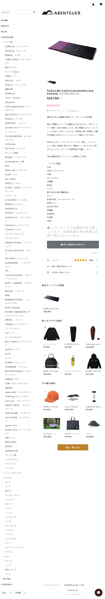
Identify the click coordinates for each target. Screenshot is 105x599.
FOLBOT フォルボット (16, 213)
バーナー (9, 513)
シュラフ (9, 534)
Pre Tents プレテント (15, 148)
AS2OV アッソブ (12, 349)
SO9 (7, 166)
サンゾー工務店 (11, 153)
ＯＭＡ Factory (12, 98)
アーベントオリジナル (12, 473)
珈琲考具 (9, 388)
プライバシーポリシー (52, 585)
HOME (4, 20)
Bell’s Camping (12, 307)
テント (8, 482)
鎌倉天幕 (9, 89)
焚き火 (8, 491)
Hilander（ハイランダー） (16, 324)
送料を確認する (73, 111)
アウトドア (8, 478)
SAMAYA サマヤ (12, 379)
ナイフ (8, 543)
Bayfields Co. (11, 209)
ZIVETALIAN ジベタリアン (18, 413)
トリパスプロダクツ (13, 337)
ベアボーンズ (10, 195)
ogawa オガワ (11, 425)
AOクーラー (10, 333)
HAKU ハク (10, 76)
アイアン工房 (10, 455)
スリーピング (10, 526)
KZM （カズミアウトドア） (17, 383)
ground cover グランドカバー (18, 127)
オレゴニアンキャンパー (15, 234)
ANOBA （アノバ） (14, 320)
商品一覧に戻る (72, 447)
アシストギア (10, 539)
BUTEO (9, 446)
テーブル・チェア (12, 495)
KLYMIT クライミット (15, 362)
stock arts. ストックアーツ (17, 401)
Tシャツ (8, 561)
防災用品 (7, 579)
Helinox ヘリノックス (15, 85)
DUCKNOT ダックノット (16, 258)
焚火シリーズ (10, 570)
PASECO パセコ (13, 183)
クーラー (9, 508)
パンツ (8, 574)
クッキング (10, 500)
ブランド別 (8, 42)
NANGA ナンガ (12, 55)
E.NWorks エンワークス (16, 46)
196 (7, 271)
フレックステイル (12, 328)
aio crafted (10, 179)
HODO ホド (11, 174)
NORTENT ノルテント (16, 123)
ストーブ (9, 504)
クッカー (9, 521)
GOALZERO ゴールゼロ (17, 200)
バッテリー (10, 530)
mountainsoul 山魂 (14, 161)
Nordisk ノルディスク (15, 157)
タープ (8, 486)
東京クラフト (10, 67)
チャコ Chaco (12, 72)
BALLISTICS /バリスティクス (18, 114)
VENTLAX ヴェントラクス (17, 396)
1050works (10, 144)
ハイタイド (10, 468)
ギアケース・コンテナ (14, 547)
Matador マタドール (15, 291)
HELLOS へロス (13, 80)
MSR (7, 295)
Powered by (73, 594)
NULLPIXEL (11, 442)
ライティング (10, 517)
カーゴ (8, 358)
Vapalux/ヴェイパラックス (17, 225)
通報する (95, 253)
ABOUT (5, 26)
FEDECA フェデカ (14, 119)
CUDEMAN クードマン (16, 367)
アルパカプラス (11, 459)
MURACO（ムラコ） (14, 204)
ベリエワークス (11, 238)
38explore (10, 102)
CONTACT (6, 584)
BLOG (4, 32)
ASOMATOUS (11, 451)
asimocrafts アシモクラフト (18, 392)
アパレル (9, 552)
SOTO (8, 354)
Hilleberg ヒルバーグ (15, 51)
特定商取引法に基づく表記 (74, 585)
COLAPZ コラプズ (13, 229)
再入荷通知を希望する (73, 244)
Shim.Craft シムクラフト (16, 170)
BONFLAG (10, 93)
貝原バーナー (10, 438)
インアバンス (10, 132)
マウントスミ (10, 464)
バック (8, 565)
